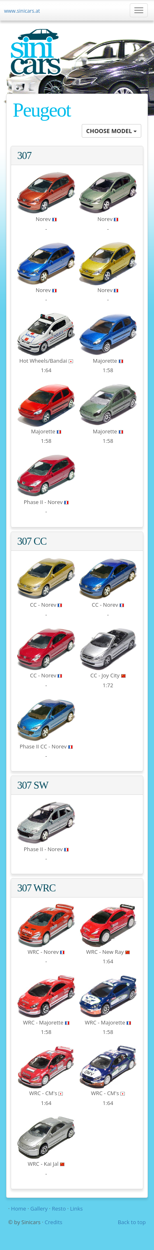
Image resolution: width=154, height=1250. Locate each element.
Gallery (39, 1208)
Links (76, 1208)
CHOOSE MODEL (111, 131)
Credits (53, 1222)
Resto (59, 1208)
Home (18, 1208)
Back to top (132, 1222)
